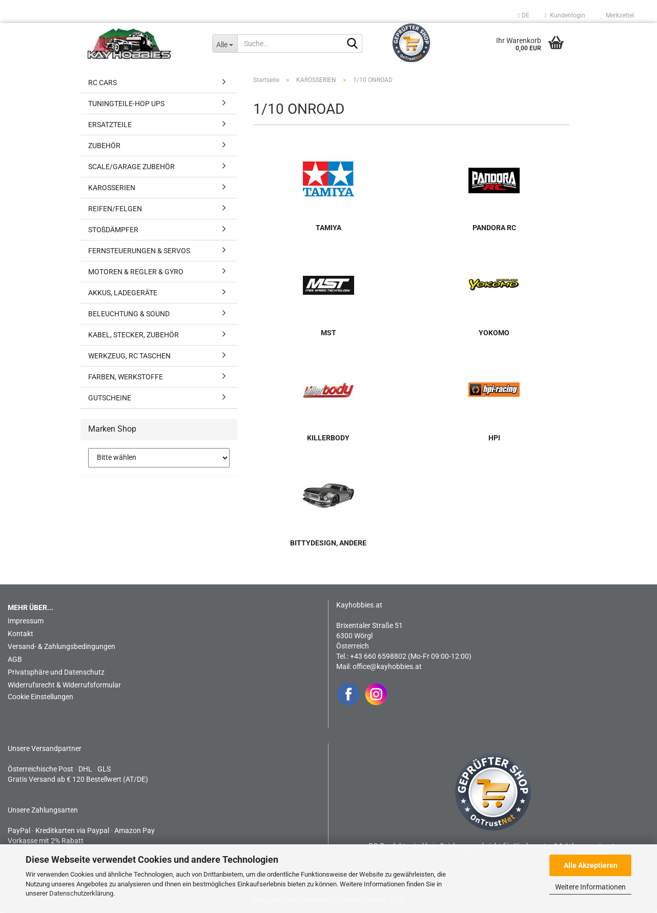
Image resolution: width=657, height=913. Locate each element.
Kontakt (20, 634)
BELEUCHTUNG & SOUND (129, 314)
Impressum (26, 621)
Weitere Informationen (590, 887)
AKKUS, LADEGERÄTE (122, 293)
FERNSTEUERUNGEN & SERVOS (139, 251)
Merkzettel (617, 15)
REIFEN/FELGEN (115, 209)
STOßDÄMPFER (113, 230)
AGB (15, 659)
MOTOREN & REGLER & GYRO (135, 272)
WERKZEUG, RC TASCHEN (129, 356)
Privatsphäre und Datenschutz (56, 672)
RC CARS (102, 82)
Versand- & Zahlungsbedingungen (61, 646)
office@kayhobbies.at (387, 666)
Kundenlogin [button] (565, 15)
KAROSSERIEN (111, 188)
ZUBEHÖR (104, 145)
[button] (523, 15)
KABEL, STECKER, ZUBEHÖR (133, 335)
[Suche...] (224, 43)
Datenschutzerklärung (81, 893)
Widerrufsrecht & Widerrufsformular (64, 685)
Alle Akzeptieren (591, 865)
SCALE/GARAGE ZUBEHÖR (131, 167)
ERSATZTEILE (110, 124)
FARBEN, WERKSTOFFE (125, 377)
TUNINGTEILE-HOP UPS (126, 103)
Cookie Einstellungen (40, 697)
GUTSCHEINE (109, 398)
